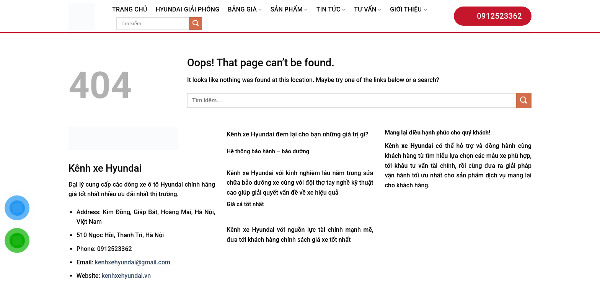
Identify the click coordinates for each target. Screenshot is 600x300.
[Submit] (195, 23)
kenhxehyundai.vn (126, 275)
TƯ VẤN (368, 9)
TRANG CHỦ (129, 9)
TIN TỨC (331, 9)
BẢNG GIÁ (245, 9)
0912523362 (492, 16)
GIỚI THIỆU (408, 9)
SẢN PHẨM (289, 9)
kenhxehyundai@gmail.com (132, 262)
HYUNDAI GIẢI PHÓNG (188, 9)
